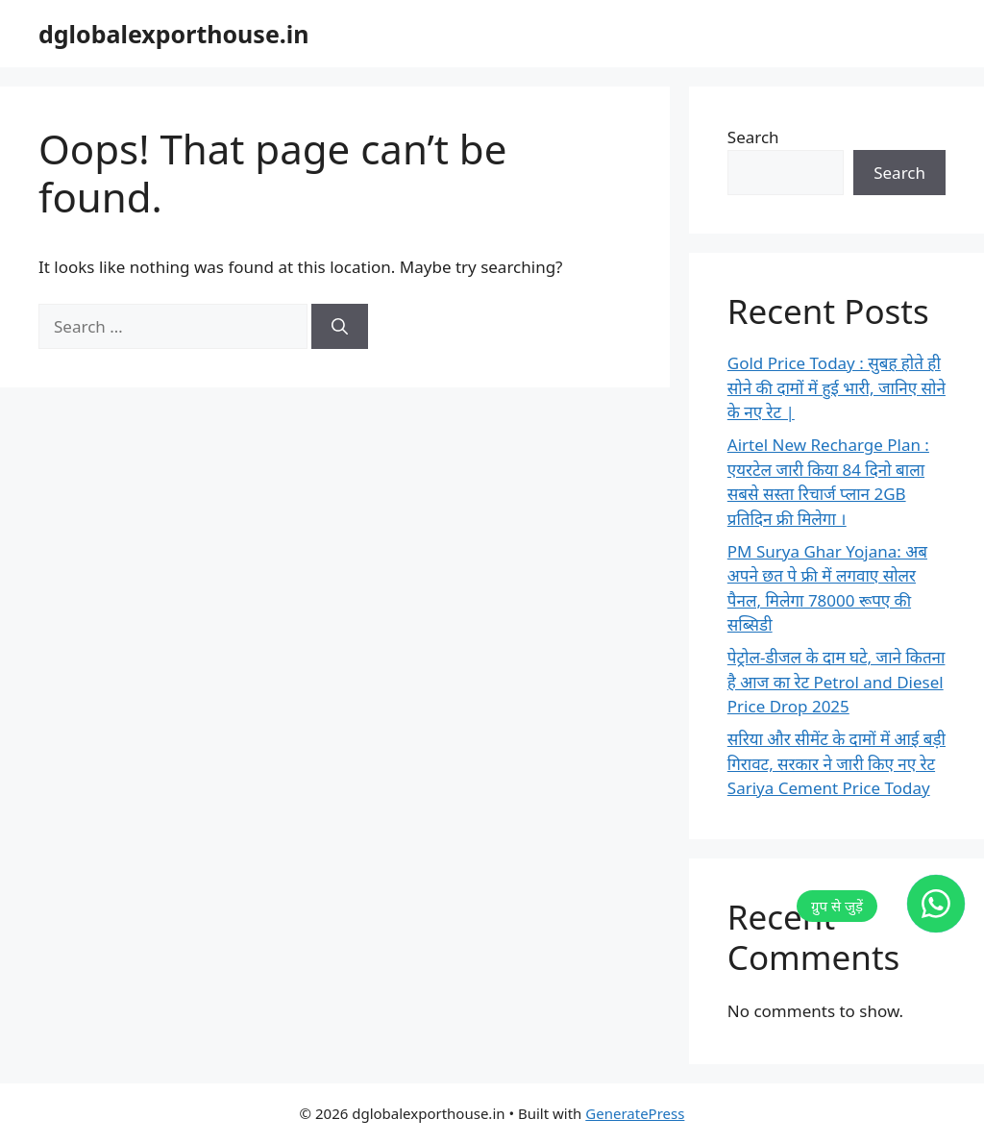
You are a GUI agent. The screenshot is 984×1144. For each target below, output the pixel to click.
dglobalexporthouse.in (173, 33)
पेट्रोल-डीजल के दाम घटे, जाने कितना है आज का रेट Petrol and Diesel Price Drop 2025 (836, 681)
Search (753, 137)
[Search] (339, 327)
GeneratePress (634, 1113)
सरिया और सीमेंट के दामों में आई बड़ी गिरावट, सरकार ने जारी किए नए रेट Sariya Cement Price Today (836, 763)
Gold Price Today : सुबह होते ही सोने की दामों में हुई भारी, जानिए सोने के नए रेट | (836, 387)
